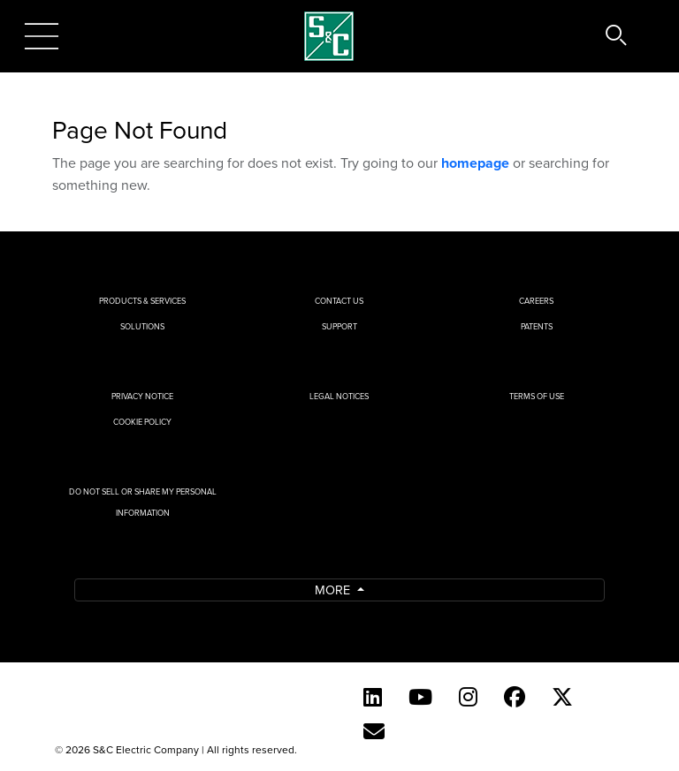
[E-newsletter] (374, 731)
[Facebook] (514, 697)
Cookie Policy (142, 421)
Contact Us (339, 300)
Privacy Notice (142, 396)
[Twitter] (562, 697)
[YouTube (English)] (420, 697)
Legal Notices (339, 396)
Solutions (142, 326)
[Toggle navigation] (41, 36)
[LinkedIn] (372, 697)
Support (339, 326)
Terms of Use (536, 396)
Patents (537, 326)
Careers (536, 300)
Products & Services (142, 300)
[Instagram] (468, 697)
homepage (475, 163)
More (334, 589)
